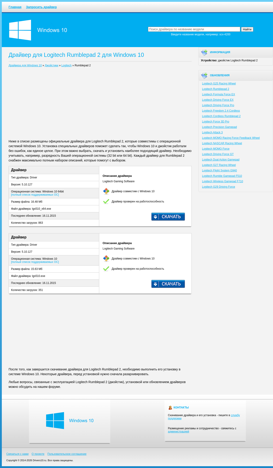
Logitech (66, 65)
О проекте (38, 454)
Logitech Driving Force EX (217, 99)
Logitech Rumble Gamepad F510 (222, 176)
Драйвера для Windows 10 (25, 65)
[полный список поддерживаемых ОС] (35, 194)
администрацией (178, 431)
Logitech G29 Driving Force (218, 186)
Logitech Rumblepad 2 (215, 89)
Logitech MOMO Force (215, 148)
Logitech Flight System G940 (219, 170)
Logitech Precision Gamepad (219, 127)
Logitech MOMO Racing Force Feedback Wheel (231, 137)
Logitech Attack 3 (212, 132)
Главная (15, 7)
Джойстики (51, 65)
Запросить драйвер (41, 7)
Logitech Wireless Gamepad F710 (222, 181)
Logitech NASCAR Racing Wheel (222, 143)
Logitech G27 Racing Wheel (219, 165)
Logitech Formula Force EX (218, 94)
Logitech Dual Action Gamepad (220, 159)
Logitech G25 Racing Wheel (219, 83)
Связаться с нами (17, 454)
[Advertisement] (100, 104)
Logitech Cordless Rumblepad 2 (221, 116)
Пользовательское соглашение (67, 454)
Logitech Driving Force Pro (218, 105)
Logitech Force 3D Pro (215, 121)
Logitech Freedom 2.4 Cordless (221, 110)
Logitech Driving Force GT (218, 154)
